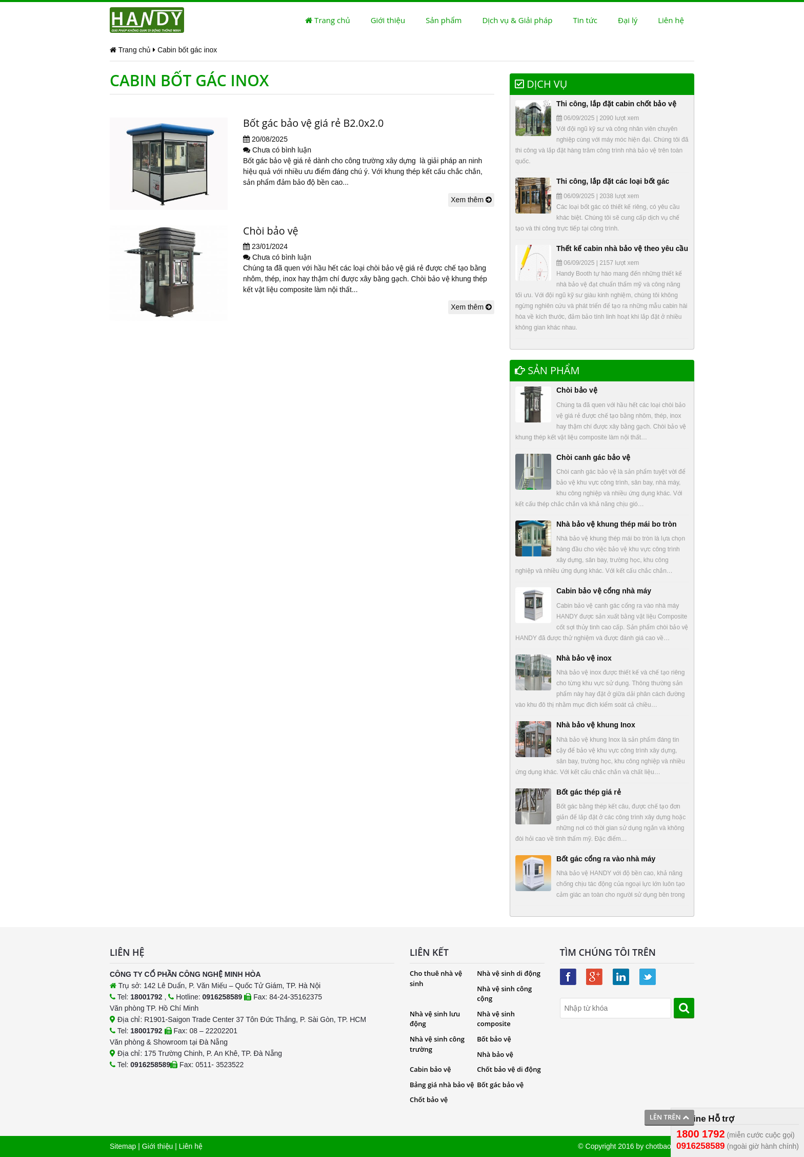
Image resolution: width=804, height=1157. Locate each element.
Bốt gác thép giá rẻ (588, 792)
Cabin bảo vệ (430, 1069)
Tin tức (585, 20)
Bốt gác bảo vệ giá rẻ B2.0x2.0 (314, 123)
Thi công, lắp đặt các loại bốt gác (612, 181)
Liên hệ (671, 20)
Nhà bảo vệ (495, 1054)
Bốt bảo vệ (494, 1039)
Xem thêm (471, 200)
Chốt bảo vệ (429, 1099)
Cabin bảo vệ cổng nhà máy (603, 591)
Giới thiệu (388, 20)
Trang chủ (327, 20)
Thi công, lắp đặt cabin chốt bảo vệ (616, 104)
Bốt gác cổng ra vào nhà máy (605, 859)
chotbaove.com (670, 1146)
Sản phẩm (443, 20)
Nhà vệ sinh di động (508, 973)
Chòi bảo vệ (271, 231)
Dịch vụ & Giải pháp (517, 20)
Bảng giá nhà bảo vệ (442, 1084)
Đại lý (627, 20)
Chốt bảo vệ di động (508, 1069)
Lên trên (669, 1117)
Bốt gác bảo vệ (500, 1084)
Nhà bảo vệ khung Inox (595, 725)
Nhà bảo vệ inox (584, 658)
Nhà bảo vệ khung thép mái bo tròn (616, 524)
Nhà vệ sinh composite (496, 1019)
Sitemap (123, 1146)
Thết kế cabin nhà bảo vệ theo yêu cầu (622, 248)
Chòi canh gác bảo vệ (593, 457)
